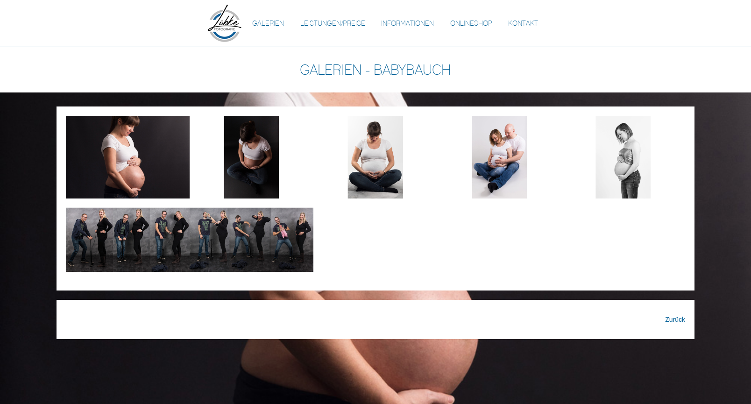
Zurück (675, 319)
